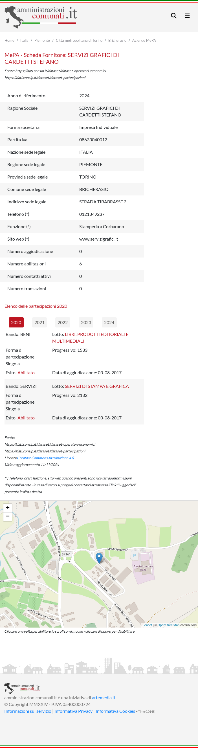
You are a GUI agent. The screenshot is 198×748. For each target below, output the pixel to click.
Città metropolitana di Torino (79, 40)
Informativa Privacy (73, 711)
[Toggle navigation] (173, 15)
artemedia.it (103, 697)
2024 (109, 322)
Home (9, 40)
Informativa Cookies (115, 711)
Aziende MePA (144, 40)
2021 (39, 322)
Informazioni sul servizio (27, 711)
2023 (86, 322)
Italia (24, 40)
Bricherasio (117, 40)
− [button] (8, 516)
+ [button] (8, 508)
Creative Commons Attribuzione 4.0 (45, 458)
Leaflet (147, 625)
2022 (63, 322)
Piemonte (42, 40)
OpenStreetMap (169, 625)
